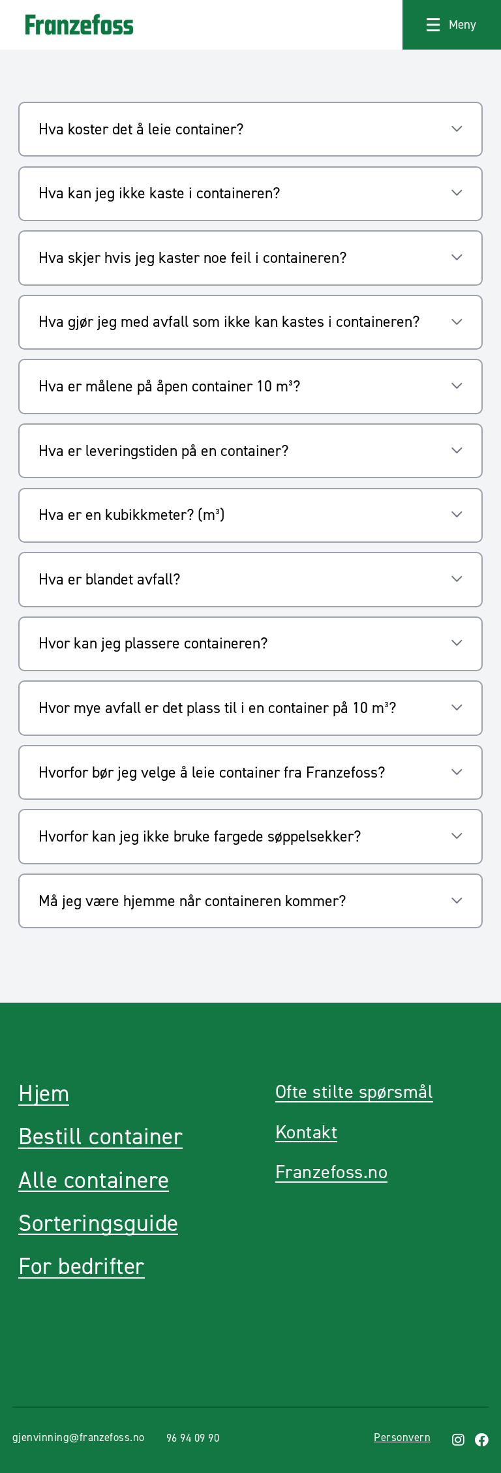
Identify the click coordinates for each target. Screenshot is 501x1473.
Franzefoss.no (331, 1172)
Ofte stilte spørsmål (354, 1092)
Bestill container (100, 1137)
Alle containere (93, 1180)
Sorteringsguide (98, 1223)
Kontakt (306, 1132)
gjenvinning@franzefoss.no (78, 1437)
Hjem (43, 1094)
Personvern (402, 1437)
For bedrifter (81, 1267)
